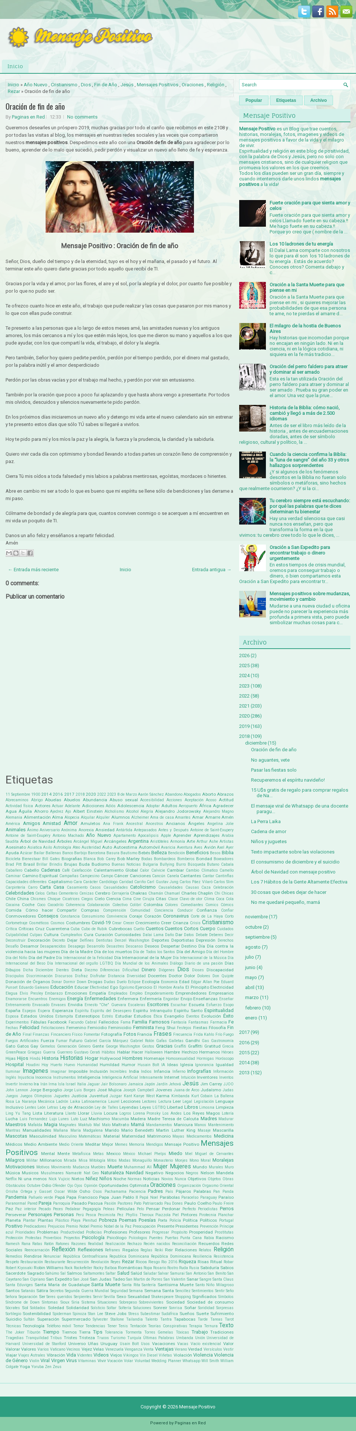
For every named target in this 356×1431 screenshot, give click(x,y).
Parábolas (170, 1197)
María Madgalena (86, 1130)
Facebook (57, 1022)
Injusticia (26, 1077)
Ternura (211, 1326)
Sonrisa (175, 1307)
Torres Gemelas (159, 1332)
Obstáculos (16, 1185)
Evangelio (174, 1016)
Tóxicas (182, 1332)
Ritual (216, 1261)
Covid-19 (101, 922)
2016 (58, 794)
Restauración (31, 1261)
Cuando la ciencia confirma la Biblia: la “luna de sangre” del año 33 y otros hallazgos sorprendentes (309, 460)
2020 (91, 794)
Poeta (162, 1220)
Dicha (28, 970)
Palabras (202, 1191)
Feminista (143, 1027)
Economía (169, 981)
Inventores (207, 1077)
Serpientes (83, 1296)
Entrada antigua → (211, 569)
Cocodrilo (55, 904)
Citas (161, 898)
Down (81, 981)
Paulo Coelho (197, 1203)
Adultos (169, 805)
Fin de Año (105, 84)
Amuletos (90, 823)
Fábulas (38, 1022)
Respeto (12, 1261)
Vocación (115, 1360)
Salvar (163, 1273)
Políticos (208, 1220)
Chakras (138, 893)
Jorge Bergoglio (46, 1089)
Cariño (140, 881)
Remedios (14, 1256)
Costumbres (78, 922)
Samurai (177, 1273)
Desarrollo (96, 946)
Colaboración (98, 904)
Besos (215, 853)
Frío (218, 1034)
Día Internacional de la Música (200, 957)
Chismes (38, 898)
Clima (209, 898)
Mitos (112, 1160)
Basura (112, 853)
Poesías (147, 1220)
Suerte (202, 1313)
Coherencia (75, 904)
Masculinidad (42, 1136)
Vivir (102, 1360)
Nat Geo (91, 1173)
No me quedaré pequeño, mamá (285, 902)
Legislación (204, 1101)
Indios (146, 1071)
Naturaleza (112, 1172)
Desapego (76, 946)
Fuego (228, 1034)
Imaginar (58, 1071)
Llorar (83, 1113)
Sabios (227, 1267)
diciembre (256, 743)
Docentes (157, 975)
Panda (228, 1191)
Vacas (182, 1343)
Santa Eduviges (19, 1284)
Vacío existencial (206, 1343)
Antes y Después (173, 830)
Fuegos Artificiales (22, 1040)
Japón (149, 1084)
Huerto (56, 1064)
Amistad (52, 823)
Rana (26, 1243)
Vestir (228, 1349)
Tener (112, 1326)
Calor (144, 870)
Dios (86, 84)
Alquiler (103, 817)
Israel (71, 1084)
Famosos (159, 1022)
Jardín (162, 1084)
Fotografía (111, 1034)
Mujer (160, 1166)
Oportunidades (113, 1185)
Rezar (14, 91)
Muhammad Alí (138, 1167)
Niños (105, 1178)
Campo (107, 875)
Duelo (121, 981)
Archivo (318, 100)
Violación (183, 1355)
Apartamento (124, 835)
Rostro (172, 1267)
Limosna (206, 1107)
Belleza (159, 852)
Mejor (107, 1144)
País (169, 1191)
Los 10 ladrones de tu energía (301, 244)
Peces (58, 1209)
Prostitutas (224, 1232)
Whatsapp (191, 1360)
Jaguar (93, 1084)
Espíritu (82, 1010)
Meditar (92, 1144)
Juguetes (62, 1096)
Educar (82, 987)
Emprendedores (191, 993)
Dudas (109, 981)
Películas (126, 1208)
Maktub (85, 1124)
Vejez (87, 1349)
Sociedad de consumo (210, 1302)
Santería (149, 1284)
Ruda (183, 1267)
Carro (32, 887)
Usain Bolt (129, 1343)
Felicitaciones (53, 1027)
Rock (69, 1267)
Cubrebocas (120, 928)
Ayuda (12, 852)
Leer (177, 1101)
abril (249, 987)
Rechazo (134, 1243)
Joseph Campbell (138, 1090)
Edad (184, 981)
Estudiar (123, 1016)
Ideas (172, 1064)
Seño (230, 1290)
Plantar (29, 1220)
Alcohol (132, 811)
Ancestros (154, 823)
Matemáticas (90, 1136)
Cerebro (102, 893)
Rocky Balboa (105, 1267)
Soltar (111, 1307)
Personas (64, 1214)
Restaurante (54, 1261)
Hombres (132, 1058)
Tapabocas (184, 1319)
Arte (191, 841)
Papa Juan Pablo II (118, 1197)
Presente (165, 1226)
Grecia (228, 1046)
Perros (227, 1208)
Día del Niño (16, 957)
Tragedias (15, 1337)
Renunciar (52, 1256)
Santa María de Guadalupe (61, 1284)
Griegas (34, 1052)
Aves (198, 847)
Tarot (229, 1319)
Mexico (113, 1153)
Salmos (74, 1273)
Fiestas (200, 1027)
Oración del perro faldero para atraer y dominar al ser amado (308, 369)
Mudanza (81, 1167)
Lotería (228, 1113)
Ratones (62, 1243)
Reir (169, 1249)
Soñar (190, 1307)
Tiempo (51, 1332)
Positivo (14, 1226)
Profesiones (115, 1232)
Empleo (136, 993)
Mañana (60, 1130)
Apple (166, 835)
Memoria (136, 1144)
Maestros (16, 1124)
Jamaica (135, 1084)
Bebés (144, 852)
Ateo (76, 847)
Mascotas (16, 1136)
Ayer (230, 847)
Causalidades (170, 887)
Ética (158, 1016)
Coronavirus (176, 916)
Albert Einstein (88, 811)
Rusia (194, 1267)
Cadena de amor (268, 831)
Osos (97, 1191)
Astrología (62, 847)
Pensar (153, 1208)
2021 (244, 706)
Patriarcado (153, 1203)
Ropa (148, 1267)
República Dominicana (171, 1256)
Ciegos (87, 898)
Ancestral (134, 823)
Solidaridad (77, 1307)
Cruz (39, 928)
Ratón (49, 1243)
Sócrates (13, 1307)
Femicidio (97, 1027)
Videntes (84, 1355)
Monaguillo (142, 1160)
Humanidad (87, 1064)
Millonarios (51, 1160)
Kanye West (144, 1096)
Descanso (134, 946)
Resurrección (78, 1261)
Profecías (94, 1232)
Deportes (160, 940)
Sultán (29, 1319)
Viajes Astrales (31, 1355)
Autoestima (125, 847)
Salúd (136, 1273)
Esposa (12, 1016)
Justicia (79, 1095)
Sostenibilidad (37, 1313)
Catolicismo (143, 887)
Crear (117, 923)
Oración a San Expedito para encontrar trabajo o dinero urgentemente (300, 553)
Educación (61, 987)
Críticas (26, 928)
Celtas (51, 893)
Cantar (208, 875)
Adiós (111, 805)
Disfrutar (98, 976)
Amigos (31, 823)
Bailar (39, 853)
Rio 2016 (169, 1261)
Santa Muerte (105, 1284)
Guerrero (64, 1052)
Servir (98, 1296)
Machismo (99, 1118)
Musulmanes (52, 1173)
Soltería (125, 1307)
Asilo (47, 847)
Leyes (145, 1107)
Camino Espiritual (40, 875)
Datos (189, 934)
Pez (120, 1214)
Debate (202, 934)
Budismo (101, 864)
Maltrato (120, 1124)
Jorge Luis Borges (79, 1090)
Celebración (223, 887)
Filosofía (217, 1027)
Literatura (53, 1113)
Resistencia (224, 1256)
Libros (191, 1107)
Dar (178, 934)
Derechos (226, 940)
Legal (187, 1101)
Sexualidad (139, 1296)
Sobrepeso (128, 1302)
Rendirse (33, 1256)
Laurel (113, 1101)
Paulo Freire (223, 1203)
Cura (88, 934)
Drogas (95, 981)
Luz (83, 1118)
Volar (128, 1360)
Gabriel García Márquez (106, 1040)
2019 (244, 726)
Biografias (72, 858)
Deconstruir (16, 940)
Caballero (14, 870)
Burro (181, 864)
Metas (98, 1153)
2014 (46, 794)
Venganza (133, 1349)
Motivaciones (20, 1166)
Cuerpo (207, 928)
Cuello (139, 928)
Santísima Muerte (176, 1284)
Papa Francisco (82, 1197)
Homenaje (154, 1058)
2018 (80, 794)
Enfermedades (100, 998)
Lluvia (96, 1113)
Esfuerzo (213, 1004)
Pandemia (16, 1197)
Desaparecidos (53, 946)
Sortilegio (13, 1313)
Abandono (173, 794)
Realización (115, 1243)
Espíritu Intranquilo (152, 1010)
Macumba (120, 1118)
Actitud (226, 799)
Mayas (178, 1136)
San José (81, 1279)
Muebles (98, 1167)
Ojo (70, 1185)
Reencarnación (37, 1250)
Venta (149, 1349)
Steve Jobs (115, 1313)
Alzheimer (140, 817)
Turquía (134, 1337)
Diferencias (110, 970)
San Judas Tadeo (107, 1279)
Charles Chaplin (197, 893)
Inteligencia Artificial (120, 1077)
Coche (28, 904)
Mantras (13, 1130)
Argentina (138, 841)
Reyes (116, 1261)
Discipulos (15, 976)
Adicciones (93, 805)
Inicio (15, 66)
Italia (81, 1084)
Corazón (152, 916)
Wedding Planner (166, 1360)
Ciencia (113, 898)
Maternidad (133, 1136)
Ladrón (62, 1101)
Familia (139, 1022)
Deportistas (182, 940)
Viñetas (165, 1355)
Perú (80, 1214)
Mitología (97, 1160)
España (13, 1010)
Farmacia (218, 1022)
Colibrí (135, 904)
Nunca (180, 1179)
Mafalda (35, 1124)
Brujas (70, 864)
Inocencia (43, 1077)
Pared (32, 1203)
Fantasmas (198, 1022)
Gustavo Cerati (87, 1052)
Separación (28, 1296)
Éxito (228, 1016)
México (129, 1153)
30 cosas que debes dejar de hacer (288, 892)
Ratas (37, 1243)
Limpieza (225, 1107)
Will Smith (210, 1360)
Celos (40, 893)
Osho (84, 1191)
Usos (145, 1343)
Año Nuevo (35, 84)
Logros (125, 1113)
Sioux (64, 1302)
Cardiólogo (108, 881)
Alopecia (72, 817)
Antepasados (145, 830)
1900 (35, 794)
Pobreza (108, 1220)
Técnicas (13, 1326)
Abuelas (53, 799)
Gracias (164, 1046)
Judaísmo (211, 1089)
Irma (53, 1084)
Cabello (31, 870)
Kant (128, 1096)
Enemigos (57, 998)
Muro (229, 1167)
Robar (229, 1261)
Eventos (193, 1016)
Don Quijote (223, 976)
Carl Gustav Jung (162, 881)
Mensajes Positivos (157, 84)
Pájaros (183, 1191)
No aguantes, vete (270, 760)
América (13, 823)
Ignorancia (204, 1064)
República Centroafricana (85, 1256)
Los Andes (172, 1113)
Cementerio (68, 893)
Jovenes (163, 1089)
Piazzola (163, 1214)
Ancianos (175, 823)
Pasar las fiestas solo (274, 770)
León (41, 1107)
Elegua (11, 993)
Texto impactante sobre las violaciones (292, 852)
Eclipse (134, 981)
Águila (25, 811)
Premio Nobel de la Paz (111, 1226)
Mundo (200, 1166)
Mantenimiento (221, 1124)
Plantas (45, 1220)
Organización (189, 1185)
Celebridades (20, 893)
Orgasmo (210, 1185)
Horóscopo (224, 1058)
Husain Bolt (148, 1064)
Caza (206, 887)
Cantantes (190, 875)
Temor (78, 1326)
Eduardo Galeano (34, 987)
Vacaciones (163, 1343)
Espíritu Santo (188, 1010)
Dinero (149, 969)
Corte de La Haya (207, 916)
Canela (173, 875)
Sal (63, 1273)
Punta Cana (191, 1237)
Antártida (124, 830)
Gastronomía (222, 1040)
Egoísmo (126, 987)
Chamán (155, 893)
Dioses (198, 970)
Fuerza (47, 1040)
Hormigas (205, 1058)
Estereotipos (87, 1016)
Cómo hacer (39, 910)
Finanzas (41, 1034)
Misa (83, 1160)
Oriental (227, 1185)
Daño (169, 934)
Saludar (150, 1273)
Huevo (69, 1064)
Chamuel (172, 893)
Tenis (123, 1326)
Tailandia (134, 1319)
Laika (75, 1101)
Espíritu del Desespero (110, 1010)
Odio (46, 1185)
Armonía (177, 841)
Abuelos (72, 799)
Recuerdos (209, 1243)
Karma (162, 1095)
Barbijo (80, 853)
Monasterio (163, 1160)
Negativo (154, 1172)
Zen (48, 1366)
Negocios (174, 1172)
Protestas (33, 1237)
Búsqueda (196, 864)
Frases (163, 1034)
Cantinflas (224, 875)
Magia (50, 1124)
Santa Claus (223, 1279)
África (205, 805)
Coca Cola (225, 898)
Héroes (227, 1052)
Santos (13, 1290)
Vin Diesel (149, 1355)
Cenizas (86, 893)
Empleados (118, 993)
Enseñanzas (205, 998)
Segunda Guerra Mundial (87, 1290)
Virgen (58, 1360)
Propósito (179, 1232)
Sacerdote (16, 1273)
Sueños (186, 1313)
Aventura (184, 847)
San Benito (217, 1273)
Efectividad (99, 987)
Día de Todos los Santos (154, 951)
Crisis (195, 923)
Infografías (199, 1071)
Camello (227, 870)
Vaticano (57, 1349)
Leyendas (128, 1107)
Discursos (64, 976)
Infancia (162, 1071)
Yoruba (37, 1366)
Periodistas (208, 1209)
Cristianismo (64, 84)
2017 (69, 794)
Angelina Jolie (220, 823)
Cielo (100, 898)
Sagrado (35, 1273)
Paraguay (208, 1197)
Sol (25, 1307)
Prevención (209, 1226)
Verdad (195, 1349)
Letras (52, 1107)
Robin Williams (48, 1267)
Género (84, 1046)
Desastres (115, 946)
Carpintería (15, 887)
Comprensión (114, 910)
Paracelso (189, 1197)
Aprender (182, 835)
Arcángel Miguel (87, 841)
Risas (203, 1261)
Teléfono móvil (58, 1326)
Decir (229, 934)
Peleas (109, 1209)
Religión (215, 84)
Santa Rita (131, 1284)
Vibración (56, 1355)
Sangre (205, 1279)
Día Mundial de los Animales (141, 963)
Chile (11, 898)
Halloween (154, 1052)
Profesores (139, 1232)
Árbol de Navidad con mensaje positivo (293, 872)
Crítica (11, 928)
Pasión (110, 1203)
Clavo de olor (190, 898)
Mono (194, 1160)
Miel (188, 1153)
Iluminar (13, 1071)
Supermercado (76, 1319)
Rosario (159, 1267)
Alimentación (37, 817)
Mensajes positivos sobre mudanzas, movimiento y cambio (310, 596)
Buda (84, 864)
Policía (175, 1220)
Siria (75, 1302)
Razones (78, 1243)
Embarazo (54, 993)
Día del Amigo (191, 951)
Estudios (142, 1016)
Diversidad (136, 976)
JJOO (228, 1084)
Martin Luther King (175, 1130)
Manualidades (37, 1130)
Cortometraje (16, 923)
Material (111, 1136)
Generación (67, 1046)
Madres (209, 1118)
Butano (213, 864)
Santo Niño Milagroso (214, 1284)
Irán (43, 1084)
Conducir (185, 910)
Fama (126, 1022)
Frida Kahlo (204, 1034)
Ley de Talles (106, 1107)
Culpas (36, 934)
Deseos (152, 946)
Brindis (55, 864)
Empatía (97, 993)
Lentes (30, 1107)
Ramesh (13, 1243)
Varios (43, 1349)
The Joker (15, 1332)
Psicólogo (116, 1237)
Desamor (29, 946)
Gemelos (47, 1046)
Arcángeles (115, 841)
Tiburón (33, 1332)
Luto (74, 1118)
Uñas (93, 1343)
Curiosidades (128, 934)
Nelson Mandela (217, 1172)
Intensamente (151, 1077)
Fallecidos (109, 1022)
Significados (204, 1296)
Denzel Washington (132, 940)
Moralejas (223, 1160)
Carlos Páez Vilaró (195, 881)
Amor (71, 823)
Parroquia (61, 1203)
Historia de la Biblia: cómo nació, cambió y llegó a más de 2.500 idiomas (305, 413)
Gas (205, 1040)
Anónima (69, 830)
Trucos (103, 1337)
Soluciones (142, 1307)
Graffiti (180, 1046)
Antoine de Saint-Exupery (212, 830)
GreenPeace (16, 1052)
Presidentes (186, 1226)
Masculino (68, 1136)
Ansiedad (105, 829)
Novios (167, 1179)
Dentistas (104, 940)
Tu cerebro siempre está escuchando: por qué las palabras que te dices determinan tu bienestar (310, 506)
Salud (123, 1273)
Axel (220, 847)
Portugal (226, 1220)
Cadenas (50, 870)
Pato (137, 1203)
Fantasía (179, 1022)
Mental (48, 1153)
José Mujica (109, 1089)
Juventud (98, 1095)
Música (13, 1172)
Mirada (70, 1160)
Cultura (51, 934)
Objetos (214, 1179)
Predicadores (35, 1226)
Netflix (11, 1179)
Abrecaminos (17, 800)
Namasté (74, 1173)
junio (250, 967)
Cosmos (57, 923)
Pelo (140, 1209)
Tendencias (95, 1326)
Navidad (135, 1172)
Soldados (38, 1307)
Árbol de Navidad (37, 841)
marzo (252, 997)
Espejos (29, 1010)
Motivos (43, 1167)
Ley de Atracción (76, 1107)
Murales (216, 1167)
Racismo (225, 1237)
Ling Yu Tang (18, 1113)
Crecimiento (147, 922)
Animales (16, 829)
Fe (231, 1022)
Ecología (150, 981)
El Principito (197, 987)
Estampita (64, 1016)
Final (27, 1034)
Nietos (78, 1178)
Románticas (130, 1267)
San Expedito (59, 1279)
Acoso (211, 800)
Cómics (227, 904)
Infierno (178, 1071)
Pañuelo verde (41, 1197)
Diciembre (44, 970)
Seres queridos (59, 1296)
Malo (106, 1124)
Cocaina (13, 904)
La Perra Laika (266, 821)
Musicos (30, 1172)
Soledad (56, 1307)
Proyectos (72, 1237)
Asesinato (16, 847)
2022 (101, 794)
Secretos (57, 1290)
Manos (200, 1124)
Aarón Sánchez (151, 794)
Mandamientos (159, 1124)
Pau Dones (173, 1203)
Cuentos (155, 928)
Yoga (25, 1366)
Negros (192, 1173)
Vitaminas (87, 1360)
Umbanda (184, 1337)
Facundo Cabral (83, 1022)
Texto (226, 1325)
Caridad (126, 881)
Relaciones (186, 1249)
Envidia (75, 1004)
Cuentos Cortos (181, 928)
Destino (189, 946)
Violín (34, 1360)
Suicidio (14, 1319)
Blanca (89, 858)
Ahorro (41, 811)
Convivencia (116, 916)
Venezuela (114, 1349)
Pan (216, 1191)
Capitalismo (60, 881)
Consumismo (93, 916)
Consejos (48, 916)
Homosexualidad (180, 1058)
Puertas (171, 1237)
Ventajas (164, 1349)
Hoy (45, 1064)
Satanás (28, 1290)
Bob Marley (128, 858)
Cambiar (175, 870)
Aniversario (50, 830)
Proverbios (52, 1237)
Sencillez (183, 1290)
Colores (171, 904)
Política (190, 1220)
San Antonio (196, 1273)
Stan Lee (95, 1313)
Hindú (35, 1058)
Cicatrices (71, 898)
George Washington (123, 1046)
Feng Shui (165, 1027)
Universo (77, 1343)
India (134, 1071)
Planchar (226, 1214)
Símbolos (226, 1296)
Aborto (209, 794)
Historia (50, 1058)
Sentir (220, 1290)
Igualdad (225, 1064)
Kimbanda (180, 1096)
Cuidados (225, 928)
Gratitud (212, 1046)
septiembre (257, 937)
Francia (144, 1034)
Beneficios (197, 852)
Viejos (116, 1355)
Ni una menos (32, 1178)
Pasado (79, 1203)
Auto (107, 847)
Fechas (12, 1027)
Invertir (12, 1084)
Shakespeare (162, 1296)
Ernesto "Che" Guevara (105, 1004)
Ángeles (196, 823)
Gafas (161, 1040)
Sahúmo (52, 1273)
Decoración (39, 940)
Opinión (91, 1185)
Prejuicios (56, 1226)
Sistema (88, 1302)
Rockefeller (83, 1267)
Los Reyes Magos (202, 1113)
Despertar (170, 946)
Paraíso (226, 1197)
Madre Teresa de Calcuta (173, 1118)
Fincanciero (61, 1034)
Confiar (227, 910)
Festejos (184, 1027)
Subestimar (150, 1313)
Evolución (211, 1016)
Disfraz (81, 976)
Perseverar (16, 1214)
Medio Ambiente (40, 1144)
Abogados (192, 794)
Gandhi (192, 1040)
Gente (98, 1046)
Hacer (137, 1052)
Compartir (67, 910)
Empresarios (221, 993)
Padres (155, 1191)
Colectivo (120, 904)
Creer (166, 922)
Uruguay (109, 1343)
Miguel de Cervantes (214, 1153)
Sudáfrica (170, 1313)
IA (163, 1064)
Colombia (153, 904)
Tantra (166, 1319)
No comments (82, 117)
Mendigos (154, 1144)
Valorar (13, 1349)
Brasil (29, 864)
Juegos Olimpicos (36, 1096)
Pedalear (72, 1209)
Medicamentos (199, 1136)
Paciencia (137, 1191)
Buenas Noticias (126, 864)
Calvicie (158, 870)
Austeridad (91, 847)
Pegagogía (92, 1209)
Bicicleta (13, 858)
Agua (11, 811)
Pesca (91, 1214)
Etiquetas (286, 100)
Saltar (111, 1273)
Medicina (224, 1136)
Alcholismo (114, 811)
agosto (253, 947)
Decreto (58, 940)
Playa (75, 1220)
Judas (228, 1090)
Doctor (175, 975)
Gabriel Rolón (142, 1040)
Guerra (49, 1052)
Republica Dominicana (129, 1256)
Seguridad (119, 1290)
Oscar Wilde (65, 1191)
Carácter (90, 881)
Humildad (109, 1064)
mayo (251, 977)
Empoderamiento (159, 993)
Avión (210, 847)
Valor (228, 1343)
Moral (206, 1160)
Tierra (84, 1332)
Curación (104, 934)
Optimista (139, 1185)
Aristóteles (159, 841)
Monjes (181, 1160)
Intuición (188, 1077)
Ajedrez (56, 811)
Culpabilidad (17, 934)
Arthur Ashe (207, 841)
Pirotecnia (207, 1214)
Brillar (41, 864)
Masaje (204, 1130)
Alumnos (120, 817)
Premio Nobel (77, 1226)
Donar (57, 981)
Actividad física (19, 805)
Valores (28, 1349)
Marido (112, 1130)
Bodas (146, 858)
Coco (41, 904)
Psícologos (138, 1237)
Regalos (130, 1249)
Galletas (176, 1040)
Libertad (175, 1107)
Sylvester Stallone (108, 1319)
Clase (173, 898)
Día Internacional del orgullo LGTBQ (80, 963)
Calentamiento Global (116, 870)
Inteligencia (89, 1077)
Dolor (189, 975)
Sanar (192, 1279)
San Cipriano (34, 1279)
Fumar (61, 1040)
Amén (227, 817)
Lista (37, 1113)
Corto (229, 916)
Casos (95, 887)
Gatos (23, 1046)
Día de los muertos (113, 951)
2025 (244, 665)
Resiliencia (202, 1256)
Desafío (12, 946)
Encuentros (37, 998)
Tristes (70, 1337)
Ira (36, 1083)
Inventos (226, 1077)
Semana (136, 1290)
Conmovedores (21, 916)
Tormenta (133, 1332)
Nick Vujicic (59, 1179)
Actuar (57, 805)
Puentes (156, 1237)
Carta (45, 887)
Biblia (228, 852)
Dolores (203, 976)
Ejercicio (143, 987)
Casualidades (115, 887)
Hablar (123, 1052)
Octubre (33, 1185)
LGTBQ (159, 1107)
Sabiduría (209, 1267)
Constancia (70, 916)
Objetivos (197, 1178)
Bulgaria (150, 864)
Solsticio (98, 1307)
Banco (67, 853)
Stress (133, 1313)
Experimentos (17, 1022)
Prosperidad (201, 1232)
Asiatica (34, 847)
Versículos (213, 1349)
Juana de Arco (187, 1090)
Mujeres (180, 1166)
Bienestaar (31, 858)
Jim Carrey (211, 1083)
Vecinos (73, 1349)
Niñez (92, 1178)
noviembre (256, 916)
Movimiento (61, 1167)
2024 (244, 675)
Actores (42, 805)
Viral (45, 1360)
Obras (228, 1179)
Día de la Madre (77, 951)
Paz (9, 1208)
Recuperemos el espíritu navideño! (288, 780)
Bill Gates (51, 858)
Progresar (160, 1232)
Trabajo (200, 1332)
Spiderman (62, 1313)
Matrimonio (159, 1136)
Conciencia (163, 910)
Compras (90, 910)
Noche (119, 1178)
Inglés (11, 1077)
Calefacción (82, 870)
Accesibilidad (152, 800)
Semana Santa (159, 1290)
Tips (97, 1332)
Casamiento (77, 887)
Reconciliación (184, 1243)
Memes (121, 1144)
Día (201, 946)
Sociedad (175, 1302)
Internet (171, 1077)
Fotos (129, 1034)
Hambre (172, 1052)
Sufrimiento (222, 1313)
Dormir (69, 981)
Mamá (137, 1124)
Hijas (11, 1058)
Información (223, 1071)
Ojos (78, 1185)
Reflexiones (90, 1249)
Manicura (183, 1124)
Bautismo (129, 853)
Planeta (13, 1220)
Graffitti (195, 1046)
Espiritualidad (219, 1010)
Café (66, 870)
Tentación (138, 1326)
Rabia (209, 1237)
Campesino (89, 875)
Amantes (183, 817)
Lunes (63, 1118)
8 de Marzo (127, 794)
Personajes (40, 1214)
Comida (14, 910)
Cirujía (148, 898)
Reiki (159, 1250)
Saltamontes (94, 1273)
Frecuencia (182, 1034)
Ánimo (32, 830)
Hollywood (110, 1058)
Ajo (68, 811)
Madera (138, 1118)
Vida (71, 1355)
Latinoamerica (94, 1101)
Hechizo (190, 1052)
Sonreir (160, 1307)
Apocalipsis (148, 835)
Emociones (76, 993)
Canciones (140, 875)
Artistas (227, 841)
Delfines (87, 940)
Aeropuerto (188, 805)
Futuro (75, 1040)
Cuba (75, 928)
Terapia (195, 1326)
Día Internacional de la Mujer (143, 957)
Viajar (11, 1355)
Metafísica (81, 1153)
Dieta (77, 969)
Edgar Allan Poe (205, 981)
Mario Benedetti (137, 1130)
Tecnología (33, 1325)
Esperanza (62, 1010)
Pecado (45, 1209)
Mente (63, 1153)
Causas (192, 887)
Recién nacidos (157, 1243)
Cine (137, 898)
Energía (75, 998)
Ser (42, 1296)
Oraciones (193, 84)
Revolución (100, 1261)
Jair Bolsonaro (113, 1084)
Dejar (72, 940)
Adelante (72, 805)
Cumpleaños (71, 934)
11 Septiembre (18, 794)
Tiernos (69, 1332)
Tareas (216, 1319)
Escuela (196, 1004)
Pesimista (106, 1214)
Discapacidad (220, 969)
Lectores (149, 1101)
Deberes (216, 934)
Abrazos (225, 794)
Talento (151, 1319)
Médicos (14, 1144)
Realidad (95, 1243)
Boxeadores (224, 858)
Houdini (33, 1064)
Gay (34, 1046)
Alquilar (88, 817)
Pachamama (115, 1191)
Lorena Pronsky (147, 1113)
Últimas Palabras (159, 1337)
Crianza (180, 922)
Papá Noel (148, 1197)
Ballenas (53, 853)
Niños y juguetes (269, 841)
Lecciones (131, 1101)
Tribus (56, 1337)
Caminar (13, 875)
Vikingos (131, 1355)
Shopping (183, 1296)
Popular (253, 100)
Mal (96, 1124)
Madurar (226, 1118)
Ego (114, 987)
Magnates (67, 1124)
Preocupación (144, 1226)
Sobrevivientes (151, 1302)
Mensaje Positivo (182, 1144)
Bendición (176, 853)
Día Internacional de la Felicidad (84, 957)
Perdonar (171, 1208)
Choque (53, 898)
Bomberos (186, 858)
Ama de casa (162, 817)
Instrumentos (64, 1077)
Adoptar (153, 805)
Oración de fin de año (35, 106)
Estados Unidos (37, 1016)
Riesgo (154, 1261)
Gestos (148, 1046)
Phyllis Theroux (140, 1214)
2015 (244, 1052)
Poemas (127, 1220)
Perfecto (189, 1209)
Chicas (227, 893)
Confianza (207, 910)
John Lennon (17, 1090)
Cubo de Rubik (94, 928)
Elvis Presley (31, 993)
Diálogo (176, 963)
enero (251, 1018)
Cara (77, 881)
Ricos (141, 1261)
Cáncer (121, 875)
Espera (44, 1010)
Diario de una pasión (204, 963)
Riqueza (187, 1261)
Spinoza (79, 1313)
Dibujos (13, 969)
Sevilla (109, 1296)
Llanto (70, 1113)
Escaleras (136, 1004)
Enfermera (128, 998)
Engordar (171, 998)
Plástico (62, 1220)
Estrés (107, 1016)
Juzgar (115, 1096)
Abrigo (37, 800)
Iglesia (186, 1064)
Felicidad (29, 1027)
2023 (111, 794)
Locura (111, 1113)
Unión (200, 1337)
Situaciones (107, 1302)
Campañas (69, 875)
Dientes (62, 970)
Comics (211, 904)
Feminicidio (119, 1027)
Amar (198, 817)
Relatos (205, 1250)
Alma (57, 817)
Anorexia (86, 830)
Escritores (158, 1004)
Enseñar (226, 998)
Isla (61, 1084)
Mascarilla (223, 1130)
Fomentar (92, 1034)
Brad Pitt (14, 864)
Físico (77, 1034)
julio (249, 957)
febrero (253, 1008)
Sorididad (206, 1307)
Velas (98, 1349)
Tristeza (87, 1337)
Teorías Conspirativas (167, 1326)
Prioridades (25, 1232)
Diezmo (91, 970)
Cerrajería (120, 893)
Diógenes (167, 970)
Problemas (47, 1232)
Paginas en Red (28, 117)
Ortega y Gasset (36, 1191)
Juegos (12, 1096)
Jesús (127, 84)
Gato (10, 1046)
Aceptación (194, 800)
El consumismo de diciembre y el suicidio (295, 862)
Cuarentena (57, 928)
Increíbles (118, 1071)
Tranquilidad (37, 1337)
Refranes (112, 1250)
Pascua (95, 1203)
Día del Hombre (220, 951)
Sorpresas (225, 1307)
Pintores (189, 1214)
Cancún (158, 875)
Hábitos (108, 1052)
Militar (32, 1160)
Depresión (205, 940)
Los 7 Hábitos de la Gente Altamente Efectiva (299, 882)
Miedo (175, 1153)
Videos (101, 1355)
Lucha (12, 1118)
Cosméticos (39, 923)
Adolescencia (130, 805)
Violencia (203, 1355)
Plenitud (90, 1220)
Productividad (72, 1232)
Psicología (93, 1237)
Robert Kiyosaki (19, 1267)
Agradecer (223, 805)
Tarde (203, 1319)
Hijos (22, 1058)
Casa (58, 887)
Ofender (59, 1185)
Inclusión (99, 1071)
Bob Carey (106, 858)
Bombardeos (165, 858)
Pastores (125, 1203)
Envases (58, 1004)
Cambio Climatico (201, 870)
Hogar (91, 1058)
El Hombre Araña (169, 987)
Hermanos (209, 1052)
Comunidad (140, 910)
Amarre (212, 817)
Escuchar (179, 1004)
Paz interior (25, 1209)
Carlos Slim (224, 881)
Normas (135, 1179)
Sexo (121, 1296)
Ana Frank (113, 823)
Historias (71, 1058)
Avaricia (168, 847)
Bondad (204, 858)
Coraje (135, 916)
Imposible (78, 1071)
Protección (14, 1237)
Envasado (40, 1004)
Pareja (45, 1203)
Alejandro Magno (218, 811)
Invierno (26, 1084)
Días (229, 963)
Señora (11, 1296)
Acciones (174, 800)
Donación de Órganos (28, 981)
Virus (71, 1360)
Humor (128, 1064)
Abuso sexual (123, 799)
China (23, 898)
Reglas (146, 1250)
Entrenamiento (18, 1004)
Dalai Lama (153, 934)
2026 (244, 655)
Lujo (53, 1118)
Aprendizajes (207, 835)
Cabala (227, 864)
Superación (48, 1319)
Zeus (57, 1366)
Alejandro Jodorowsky (178, 811)
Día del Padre (42, 957)
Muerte (115, 1166)
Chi (217, 893)
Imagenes (35, 1071)
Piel (175, 1214)
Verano (181, 1349)
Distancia (116, 976)
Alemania (14, 817)
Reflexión (63, 1249)
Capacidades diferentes (26, 881)
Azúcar (26, 853)
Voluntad (142, 1360)
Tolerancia (114, 1332)
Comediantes (192, 904)
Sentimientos (203, 1290)
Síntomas (50, 1302)
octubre (253, 927)
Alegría (147, 811)
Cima (127, 898)
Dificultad (130, 970)
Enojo (186, 998)
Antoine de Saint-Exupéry (28, 835)
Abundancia (95, 799)
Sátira (42, 1290)
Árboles (64, 841)
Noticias (151, 1178)
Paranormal (16, 1203)
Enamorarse (16, 998)
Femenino (76, 1027)
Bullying (167, 864)
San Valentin (174, 1279)
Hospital (15, 1064)
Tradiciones (222, 1332)
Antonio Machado (68, 835)
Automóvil (149, 847)
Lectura (164, 1101)
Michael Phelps (152, 1153)
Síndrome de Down (23, 1302)
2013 (244, 1072)
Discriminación (39, 976)
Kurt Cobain (202, 1096)
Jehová (175, 1084)
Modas (125, 1160)
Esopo (228, 1004)
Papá (60, 1197)
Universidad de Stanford (44, 1343)
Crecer (128, 923)
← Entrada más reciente (33, 569)
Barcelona (96, 853)
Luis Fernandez (34, 1118)
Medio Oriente (71, 1144)
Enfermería (151, 998)
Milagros (15, 1160)
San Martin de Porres (144, 1279)
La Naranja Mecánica (35, 1101)
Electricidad (222, 987)
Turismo (118, 1337)
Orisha (12, 1191)
